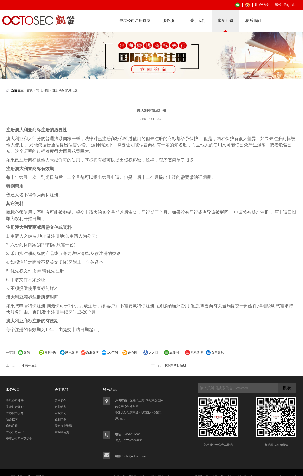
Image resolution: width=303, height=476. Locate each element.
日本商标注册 (28, 365)
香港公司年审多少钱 (19, 438)
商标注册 (12, 426)
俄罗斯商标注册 (175, 365)
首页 (30, 90)
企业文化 (60, 413)
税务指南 (12, 419)
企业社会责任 (63, 432)
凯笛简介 (60, 400)
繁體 (278, 5)
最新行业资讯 (63, 426)
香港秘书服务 (15, 413)
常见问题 (225, 20)
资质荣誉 (60, 419)
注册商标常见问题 (65, 90)
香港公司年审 (15, 432)
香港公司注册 (15, 400)
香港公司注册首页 (134, 20)
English (289, 5)
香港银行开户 (15, 407)
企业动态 (60, 407)
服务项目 (170, 20)
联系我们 (253, 20)
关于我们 (198, 20)
